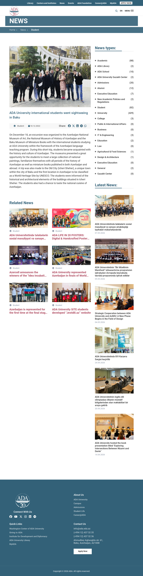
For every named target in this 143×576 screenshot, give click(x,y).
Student (35, 30)
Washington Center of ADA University (26, 528)
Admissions (79, 507)
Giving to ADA (15, 532)
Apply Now (82, 551)
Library (30, 3)
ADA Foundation (84, 3)
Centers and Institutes (46, 3)
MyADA (113, 3)
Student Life (79, 511)
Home (13, 30)
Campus (77, 503)
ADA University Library (19, 540)
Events (71, 3)
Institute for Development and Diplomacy (28, 536)
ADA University (80, 499)
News (62, 3)
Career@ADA (101, 3)
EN (121, 11)
